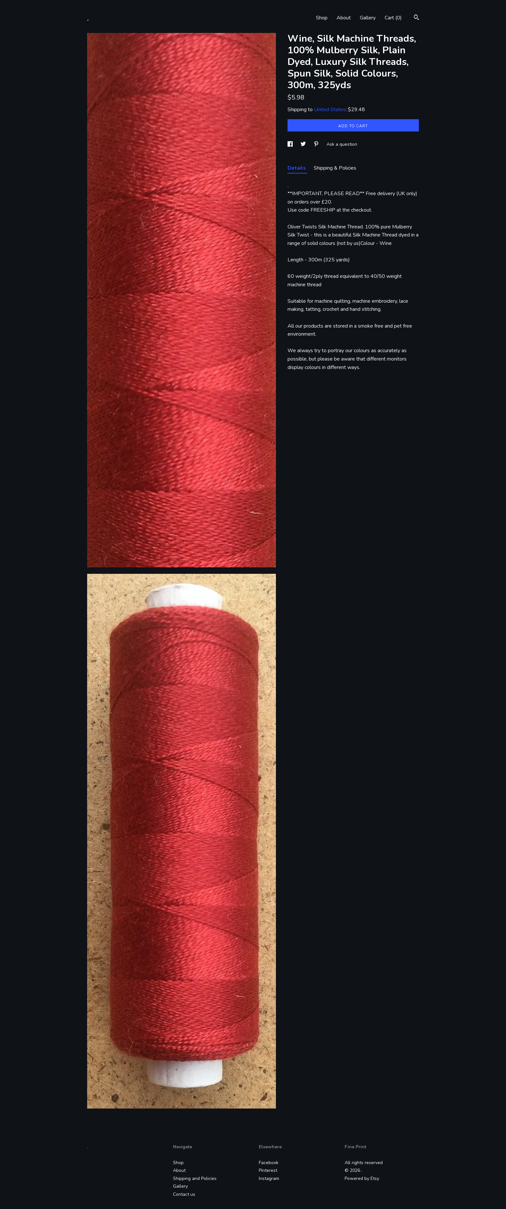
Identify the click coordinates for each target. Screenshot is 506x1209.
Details (297, 168)
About (344, 17)
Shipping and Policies (195, 1178)
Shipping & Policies (335, 168)
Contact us (184, 1194)
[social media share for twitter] (303, 144)
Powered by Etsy (362, 1178)
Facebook (268, 1163)
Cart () (393, 17)
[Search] (416, 18)
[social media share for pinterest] (317, 144)
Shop (322, 17)
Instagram (269, 1178)
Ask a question (342, 144)
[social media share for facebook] (291, 144)
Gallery (368, 17)
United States (330, 109)
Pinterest (268, 1170)
